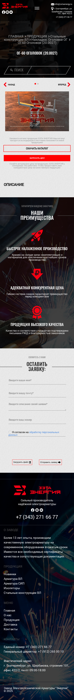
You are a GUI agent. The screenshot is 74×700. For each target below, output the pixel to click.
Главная (9, 610)
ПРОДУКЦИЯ (37, 36)
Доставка (10, 624)
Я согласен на (33, 433)
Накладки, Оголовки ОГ (49, 39)
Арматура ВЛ (13, 579)
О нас (7, 615)
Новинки (10, 574)
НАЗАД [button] (9, 84)
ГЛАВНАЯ (15, 36)
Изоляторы (12, 588)
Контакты (11, 629)
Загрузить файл (22, 462)
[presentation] (32, 446)
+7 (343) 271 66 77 (37, 516)
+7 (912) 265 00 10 (51, 651)
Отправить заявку (50, 462)
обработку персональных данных (33, 433)
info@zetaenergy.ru (61, 4)
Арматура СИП (14, 583)
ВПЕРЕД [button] (64, 84)
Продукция (12, 620)
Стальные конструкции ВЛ (22, 593)
